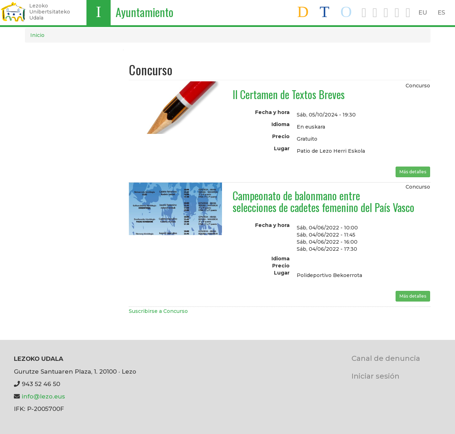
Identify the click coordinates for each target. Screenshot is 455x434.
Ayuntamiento (144, 12)
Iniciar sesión (375, 375)
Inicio (37, 35)
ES (441, 12)
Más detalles (413, 171)
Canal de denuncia (385, 358)
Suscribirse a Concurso (158, 311)
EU (422, 12)
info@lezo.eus (43, 396)
